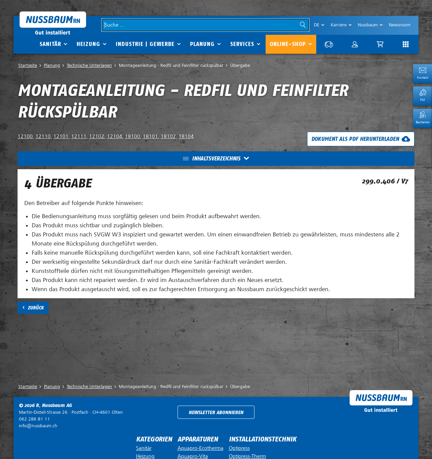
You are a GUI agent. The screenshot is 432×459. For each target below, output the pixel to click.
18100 (132, 136)
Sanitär (50, 44)
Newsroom (399, 25)
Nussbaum (368, 25)
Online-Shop (288, 44)
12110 (43, 136)
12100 (25, 136)
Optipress (239, 448)
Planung (202, 44)
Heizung (88, 44)
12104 (114, 136)
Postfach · (71, 412)
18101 (150, 136)
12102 (96, 136)
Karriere (339, 25)
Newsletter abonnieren (216, 412)
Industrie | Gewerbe (145, 44)
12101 (61, 136)
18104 (186, 136)
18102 (168, 136)
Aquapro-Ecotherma (200, 448)
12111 (78, 136)
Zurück (36, 308)
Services (242, 44)
